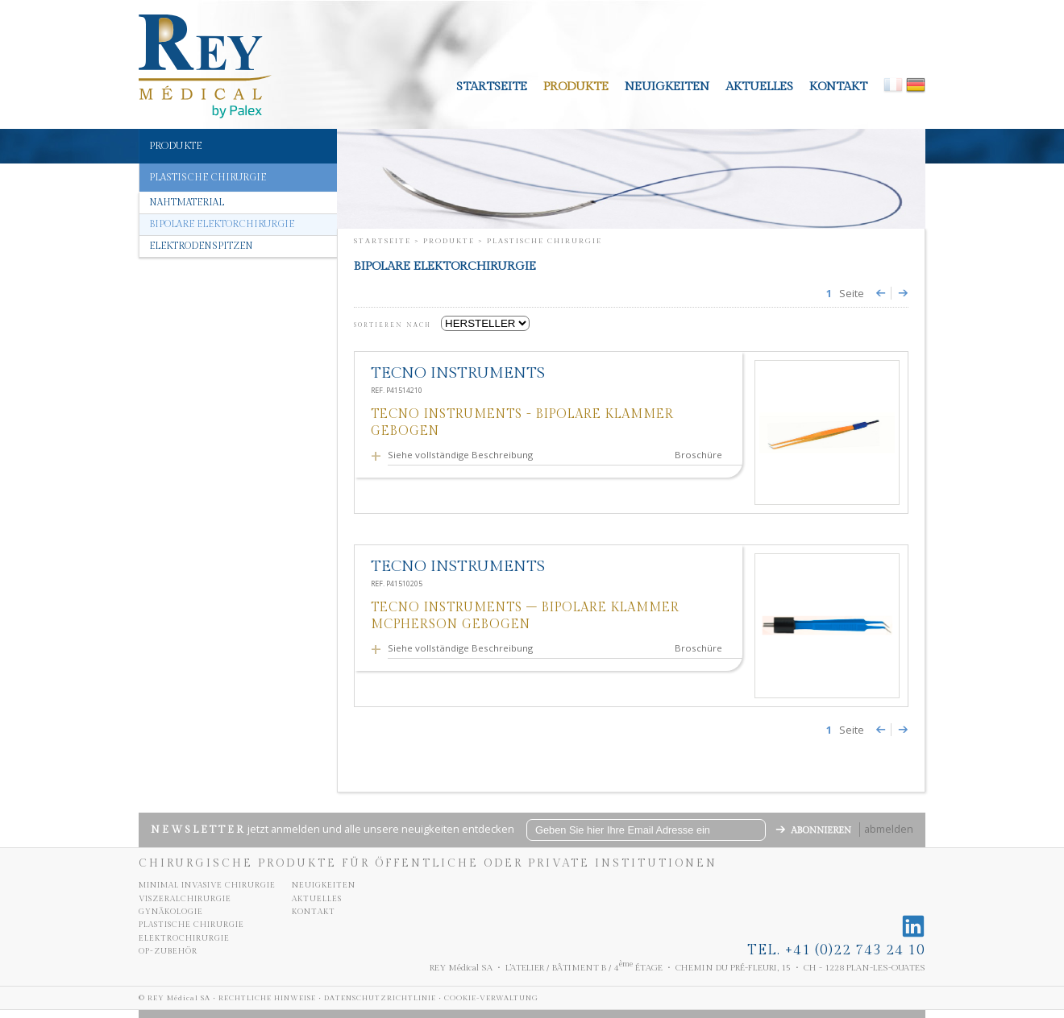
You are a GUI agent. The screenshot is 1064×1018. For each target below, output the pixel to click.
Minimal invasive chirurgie (207, 885)
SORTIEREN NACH (396, 325)
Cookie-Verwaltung (491, 998)
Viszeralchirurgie (185, 899)
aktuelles (759, 86)
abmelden (888, 829)
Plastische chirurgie (191, 924)
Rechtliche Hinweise (267, 998)
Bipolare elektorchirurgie (221, 224)
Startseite (491, 86)
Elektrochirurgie (184, 938)
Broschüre (698, 455)
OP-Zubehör (168, 951)
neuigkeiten (667, 86)
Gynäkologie (171, 912)
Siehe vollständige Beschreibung (463, 455)
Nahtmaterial (186, 202)
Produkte (576, 86)
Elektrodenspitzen (201, 246)
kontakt (838, 86)
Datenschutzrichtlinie (380, 998)
